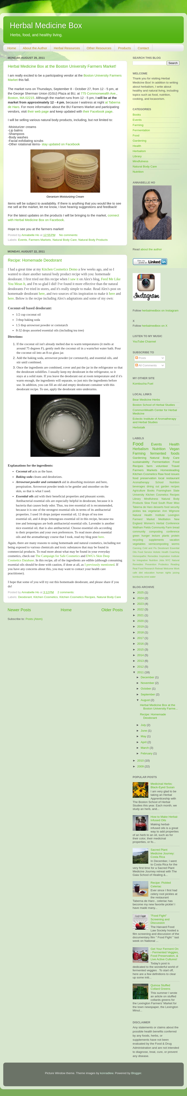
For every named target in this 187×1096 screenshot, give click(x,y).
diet (140, 572)
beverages (139, 486)
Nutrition (138, 171)
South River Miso (168, 503)
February (147, 753)
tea (144, 511)
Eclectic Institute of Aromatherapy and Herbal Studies (154, 420)
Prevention (151, 564)
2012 (141, 666)
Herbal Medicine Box (46, 25)
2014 (141, 655)
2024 (141, 598)
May (144, 736)
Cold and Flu (149, 548)
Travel (175, 466)
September (148, 694)
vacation (174, 539)
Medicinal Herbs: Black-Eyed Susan (162, 785)
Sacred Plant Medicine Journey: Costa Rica (162, 853)
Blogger (136, 1073)
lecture (156, 535)
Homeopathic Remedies (145, 556)
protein (175, 535)
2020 (141, 621)
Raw (161, 474)
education (149, 572)
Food (136, 135)
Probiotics (163, 564)
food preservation (144, 478)
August (146, 700)
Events (22, 239)
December (148, 677)
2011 (141, 672)
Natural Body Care (65, 239)
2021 (141, 615)
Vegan (174, 449)
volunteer (162, 466)
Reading (175, 564)
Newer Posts (19, 610)
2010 (141, 760)
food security (171, 507)
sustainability (141, 462)
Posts (140, 358)
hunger (146, 535)
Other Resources (99, 48)
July (144, 725)
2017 (141, 638)
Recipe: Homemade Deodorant (35, 260)
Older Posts (112, 610)
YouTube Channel (144, 341)
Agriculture (139, 490)
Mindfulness (140, 161)
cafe (135, 572)
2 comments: (66, 592)
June (144, 730)
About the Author (35, 48)
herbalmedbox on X (154, 325)
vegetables (139, 544)
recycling (138, 539)
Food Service (145, 552)
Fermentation (141, 130)
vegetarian (154, 511)
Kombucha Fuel (143, 383)
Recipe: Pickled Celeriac (160, 884)
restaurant (172, 478)
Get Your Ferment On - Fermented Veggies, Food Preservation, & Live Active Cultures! (164, 954)
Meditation (164, 519)
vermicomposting (159, 544)
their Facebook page (97, 111)
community (139, 531)
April (144, 742)
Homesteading (169, 470)
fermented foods (164, 453)
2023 (141, 603)
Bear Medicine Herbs (146, 399)
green (136, 535)
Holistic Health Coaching (166, 552)
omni (146, 576)
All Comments (146, 365)
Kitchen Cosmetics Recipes (77, 597)
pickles (137, 511)
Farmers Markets (40, 239)
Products (124, 48)
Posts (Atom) (34, 619)
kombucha (138, 576)
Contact (143, 48)
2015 (141, 649)
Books (137, 114)
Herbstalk (139, 427)
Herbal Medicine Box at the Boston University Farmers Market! (62, 66)
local (161, 478)
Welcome (168, 568)
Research (149, 568)
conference (172, 531)
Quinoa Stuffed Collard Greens (160, 987)
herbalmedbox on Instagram (160, 310)
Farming (138, 125)
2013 (141, 660)
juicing (176, 572)
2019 (141, 626)
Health (137, 145)
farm (149, 466)
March (145, 747)
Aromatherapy (141, 482)
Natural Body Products (93, 239)
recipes (175, 486)
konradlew (106, 1073)
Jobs (161, 560)
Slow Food (150, 503)
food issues (172, 474)
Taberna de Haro (143, 507)
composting (156, 531)
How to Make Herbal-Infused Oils (164, 818)
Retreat (159, 568)
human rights (163, 572)
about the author (151, 249)
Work (176, 568)
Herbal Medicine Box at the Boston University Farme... (159, 706)
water (152, 576)
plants (165, 535)
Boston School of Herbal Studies (154, 404)
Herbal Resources (67, 48)
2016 (141, 643)
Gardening (139, 140)
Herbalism (139, 151)
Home (11, 48)
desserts (159, 507)
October (146, 688)
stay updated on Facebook (61, 144)
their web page (38, 111)
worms (175, 544)
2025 (141, 592)
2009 (141, 766)
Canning (137, 548)
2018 (141, 632)
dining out (153, 486)
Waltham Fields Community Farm (152, 527)
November (148, 683)
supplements (156, 539)
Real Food (138, 568)
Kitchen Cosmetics (45, 597)
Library (137, 156)
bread (176, 527)
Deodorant (25, 597)
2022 (141, 609)
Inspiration (164, 556)
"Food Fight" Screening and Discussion (159, 919)
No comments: (69, 235)
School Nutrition (167, 482)
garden (165, 486)
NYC (167, 560)
